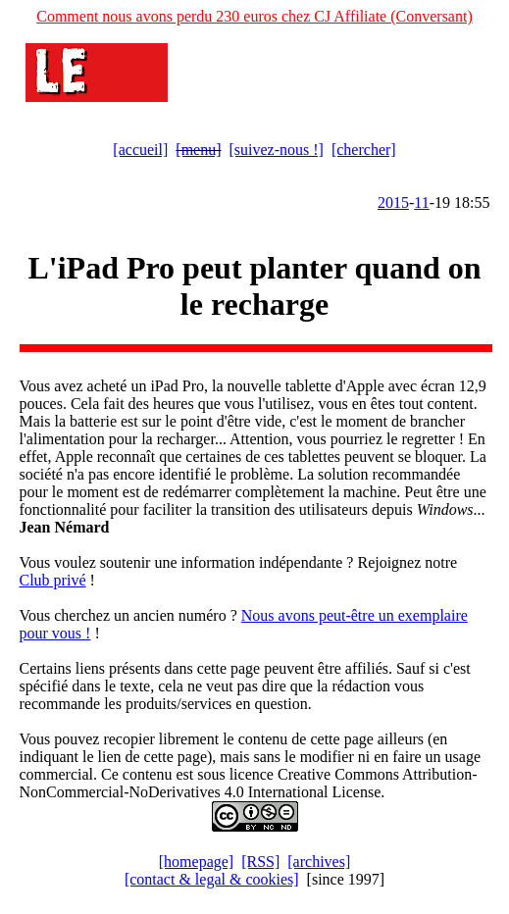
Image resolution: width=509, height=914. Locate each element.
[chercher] (363, 149)
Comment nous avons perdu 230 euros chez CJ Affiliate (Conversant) (254, 16)
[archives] (318, 861)
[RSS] (260, 861)
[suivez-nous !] (276, 149)
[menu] (198, 149)
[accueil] (140, 149)
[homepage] (196, 861)
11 (421, 202)
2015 (393, 202)
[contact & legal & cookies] (212, 879)
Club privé (53, 580)
